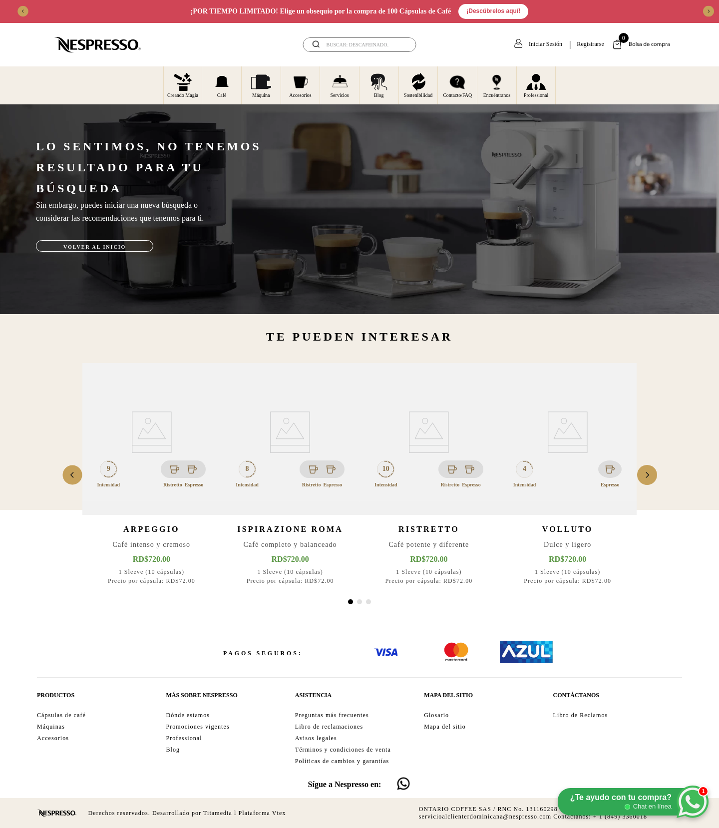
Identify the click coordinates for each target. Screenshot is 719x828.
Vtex (279, 813)
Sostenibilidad (418, 85)
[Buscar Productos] (402, 44)
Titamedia (217, 813)
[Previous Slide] (22, 11)
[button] (350, 601)
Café (222, 85)
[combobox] (359, 44)
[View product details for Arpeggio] (151, 475)
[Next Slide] (708, 11)
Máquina (261, 85)
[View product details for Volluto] (567, 475)
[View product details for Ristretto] (429, 475)
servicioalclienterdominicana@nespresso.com (485, 816)
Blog (379, 85)
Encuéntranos (496, 85)
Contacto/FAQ (457, 85)
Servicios (340, 85)
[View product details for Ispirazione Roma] (290, 475)
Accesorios (300, 85)
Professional (536, 85)
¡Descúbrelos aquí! (493, 10)
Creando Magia (182, 85)
